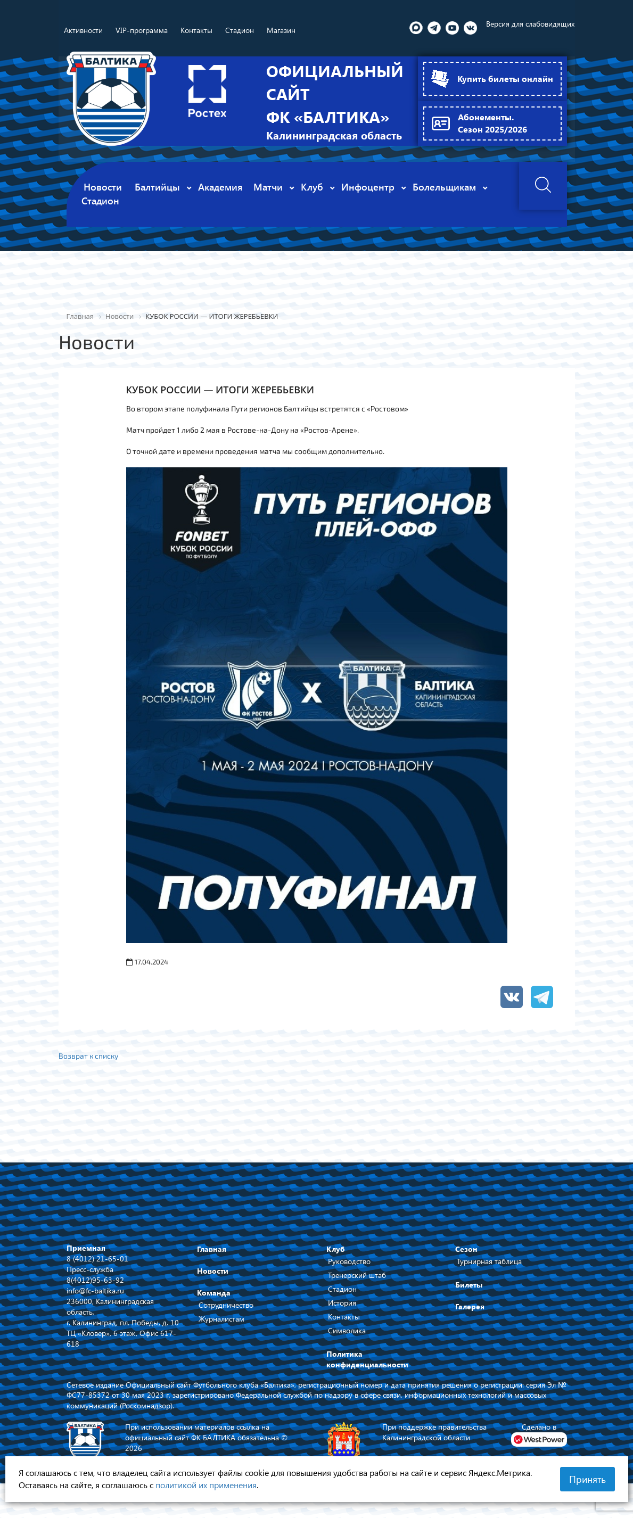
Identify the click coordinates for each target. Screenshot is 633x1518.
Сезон (466, 1257)
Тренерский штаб (357, 1283)
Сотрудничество (226, 1313)
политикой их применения (206, 1484)
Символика (347, 1339)
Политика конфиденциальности (367, 1367)
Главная (211, 1257)
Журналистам (221, 1327)
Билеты (468, 1293)
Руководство (349, 1270)
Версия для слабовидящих (530, 24)
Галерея (469, 1315)
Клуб (335, 1257)
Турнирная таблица (489, 1270)
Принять (587, 1479)
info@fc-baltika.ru (95, 1298)
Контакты (344, 1325)
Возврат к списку (89, 1064)
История (342, 1311)
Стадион (342, 1297)
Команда (214, 1301)
